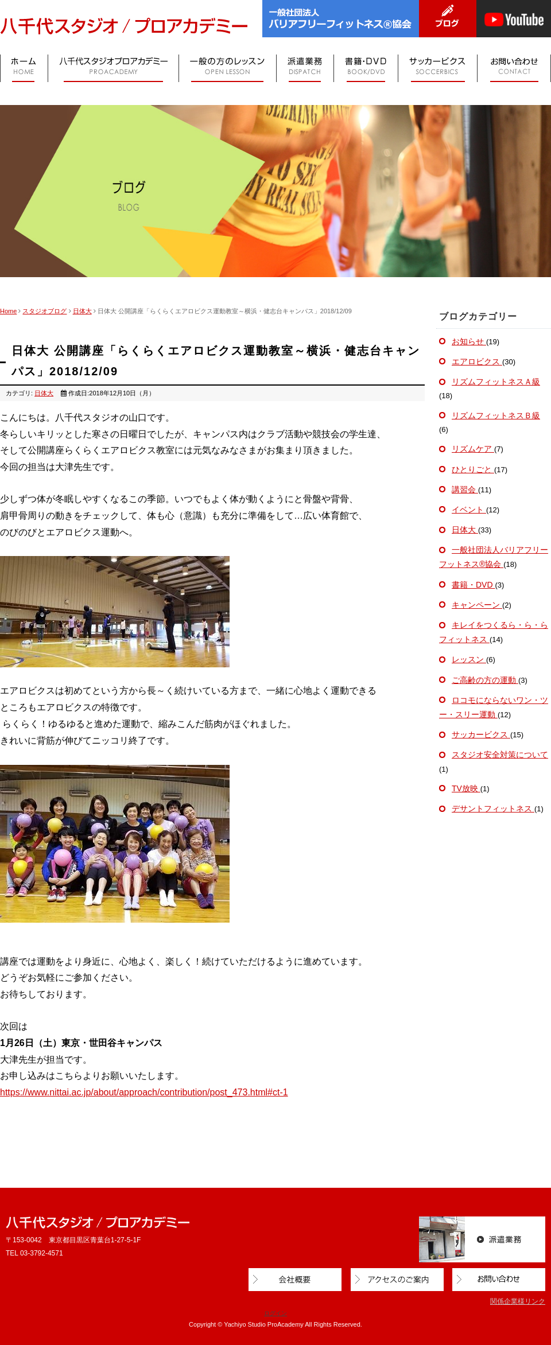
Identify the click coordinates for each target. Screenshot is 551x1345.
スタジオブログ (44, 311)
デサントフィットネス (493, 808)
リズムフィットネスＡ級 (496, 381)
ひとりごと (473, 469)
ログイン (275, 1313)
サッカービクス (481, 734)
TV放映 (466, 788)
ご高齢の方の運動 (485, 680)
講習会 (465, 489)
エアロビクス (477, 361)
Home (8, 311)
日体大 (82, 311)
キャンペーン (477, 604)
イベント (469, 509)
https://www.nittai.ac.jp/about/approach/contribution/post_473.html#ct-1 (144, 1092)
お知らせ (469, 341)
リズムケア (473, 448)
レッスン (469, 659)
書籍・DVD (473, 584)
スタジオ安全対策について (500, 754)
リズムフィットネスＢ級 (496, 415)
